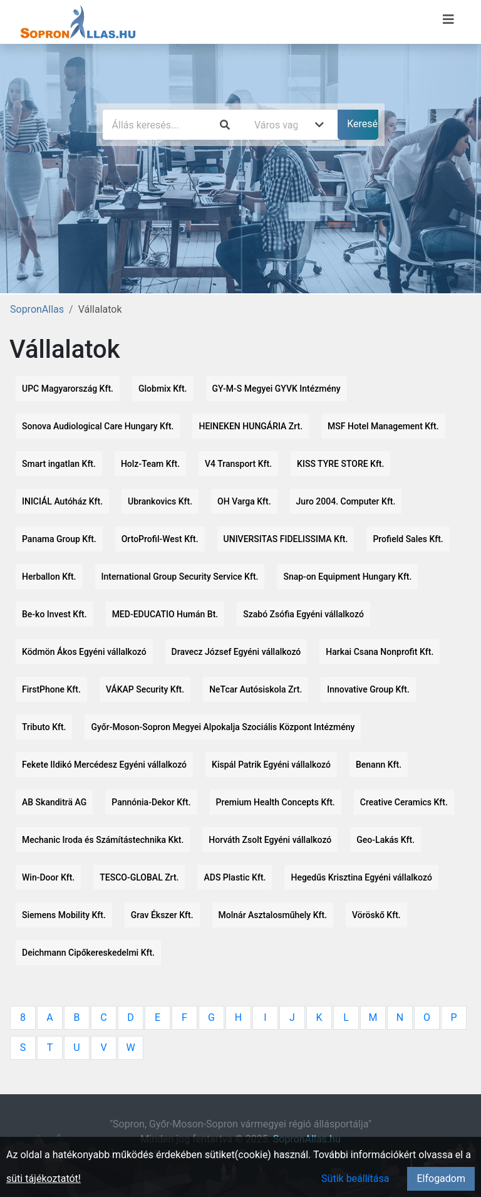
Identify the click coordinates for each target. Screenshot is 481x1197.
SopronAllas (37, 309)
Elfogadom (440, 1178)
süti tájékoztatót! (43, 1178)
